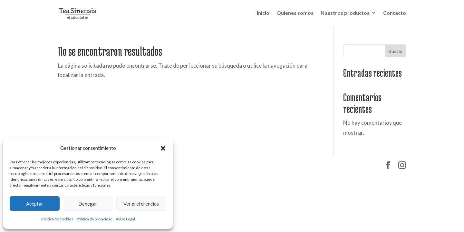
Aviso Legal (125, 219)
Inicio (263, 13)
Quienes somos (295, 13)
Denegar (87, 204)
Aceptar (34, 204)
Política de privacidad (94, 219)
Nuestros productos (345, 13)
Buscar (395, 51)
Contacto (394, 13)
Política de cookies (57, 219)
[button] (163, 148)
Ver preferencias (141, 204)
